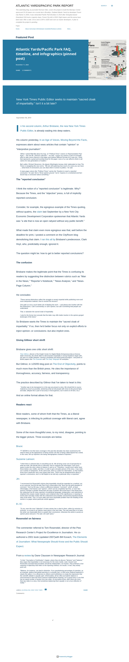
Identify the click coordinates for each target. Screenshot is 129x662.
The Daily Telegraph (52, 359)
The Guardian (37, 359)
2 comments (26, 70)
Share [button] (18, 70)
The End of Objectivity (64, 364)
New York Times (36, 590)
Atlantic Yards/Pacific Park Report (44, 5)
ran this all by (48, 239)
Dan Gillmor (25, 354)
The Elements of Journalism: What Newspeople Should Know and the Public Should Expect (52, 542)
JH (17, 479)
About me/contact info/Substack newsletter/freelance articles (43, 29)
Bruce (19, 446)
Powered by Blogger (64, 656)
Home (17, 29)
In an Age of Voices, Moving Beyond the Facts (63, 140)
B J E (19, 504)
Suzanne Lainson (25, 459)
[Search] (104, 5)
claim (39, 211)
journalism (26, 590)
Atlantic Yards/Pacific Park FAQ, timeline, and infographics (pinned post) (46, 54)
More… (69, 29)
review (27, 555)
